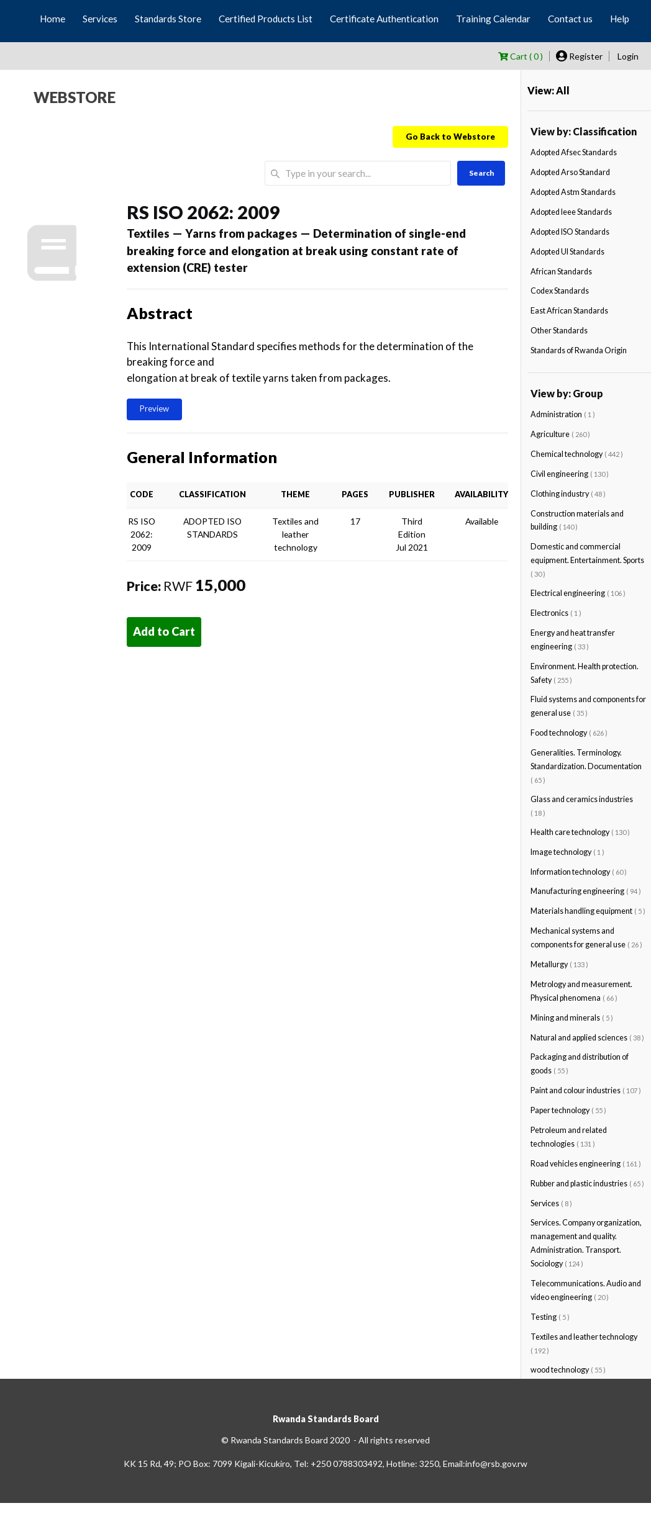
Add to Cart (164, 631)
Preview (154, 408)
